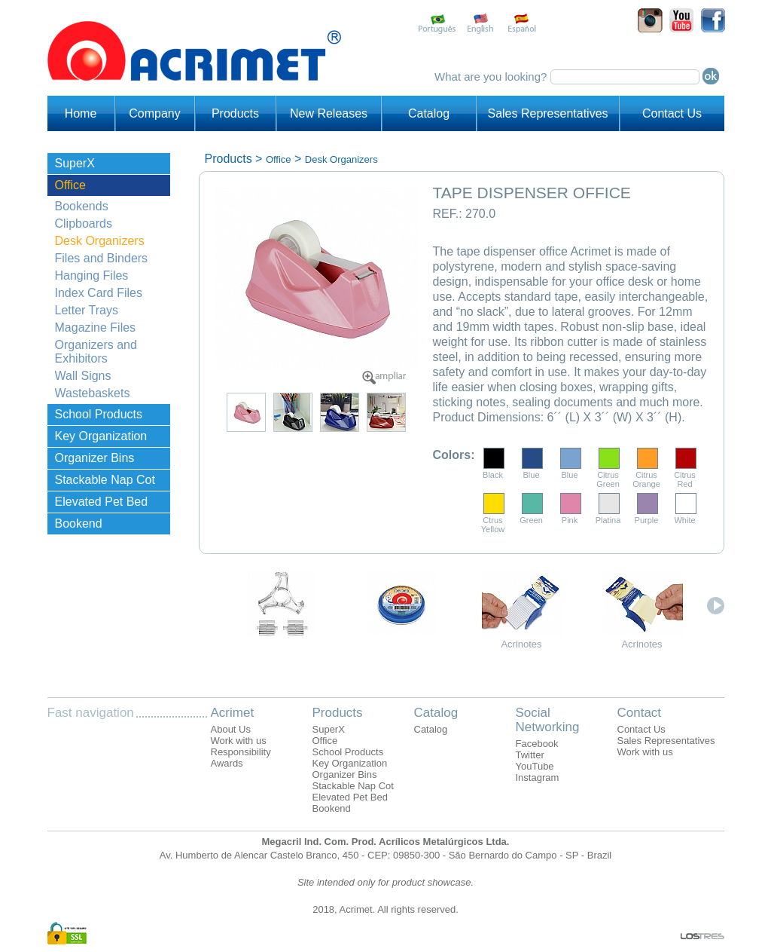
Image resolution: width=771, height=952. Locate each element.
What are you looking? (492, 76)
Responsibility (241, 752)
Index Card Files (99, 292)
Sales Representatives (547, 113)
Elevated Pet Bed (101, 501)
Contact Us (672, 113)
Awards (227, 763)
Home (81, 113)
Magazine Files (95, 327)
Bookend (78, 523)
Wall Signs (83, 375)
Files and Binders (101, 258)
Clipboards (83, 223)
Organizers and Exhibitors (96, 351)
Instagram (537, 777)
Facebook (537, 743)
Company (154, 113)
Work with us (239, 740)
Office (71, 185)
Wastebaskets (92, 393)
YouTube (535, 766)
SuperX (75, 163)
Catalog (428, 113)
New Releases (328, 113)
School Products (99, 414)
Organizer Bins (95, 458)
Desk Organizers (100, 240)
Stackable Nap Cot (105, 479)
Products (235, 113)
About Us (231, 729)
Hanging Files (92, 275)
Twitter (530, 755)
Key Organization (101, 436)
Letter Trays (86, 310)
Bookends (81, 206)
